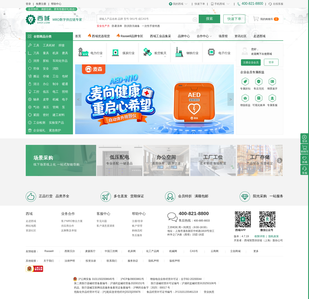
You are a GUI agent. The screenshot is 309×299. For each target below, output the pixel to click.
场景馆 (223, 36)
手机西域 (219, 3)
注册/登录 (137, 221)
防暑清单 (117, 25)
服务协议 (133, 260)
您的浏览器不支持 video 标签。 (259, 120)
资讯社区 (241, 36)
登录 (28, 3)
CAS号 (194, 251)
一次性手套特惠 (151, 25)
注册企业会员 (251, 62)
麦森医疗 (90, 251)
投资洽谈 (91, 260)
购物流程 (137, 230)
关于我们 (49, 260)
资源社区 (31, 230)
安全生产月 (103, 25)
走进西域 (259, 36)
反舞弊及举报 (69, 230)
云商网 (214, 251)
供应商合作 (67, 225)
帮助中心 (56, 3)
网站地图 (31, 225)
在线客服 (275, 4)
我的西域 (178, 3)
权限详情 (259, 236)
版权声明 (175, 260)
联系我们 (112, 260)
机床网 (132, 251)
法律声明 (70, 260)
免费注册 (41, 3)
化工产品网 (152, 251)
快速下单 (200, 3)
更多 (256, 251)
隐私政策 (273, 236)
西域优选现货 (101, 36)
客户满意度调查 (106, 225)
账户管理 (137, 225)
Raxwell (48, 251)
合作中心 (204, 36)
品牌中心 (184, 36)
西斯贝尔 (70, 251)
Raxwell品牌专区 (132, 36)
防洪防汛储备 (132, 25)
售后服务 (137, 235)
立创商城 (235, 251)
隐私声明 (153, 260)
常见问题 (102, 221)
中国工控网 (111, 251)
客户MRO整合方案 (72, 221)
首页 (78, 36)
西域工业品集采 (160, 36)
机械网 (173, 251)
